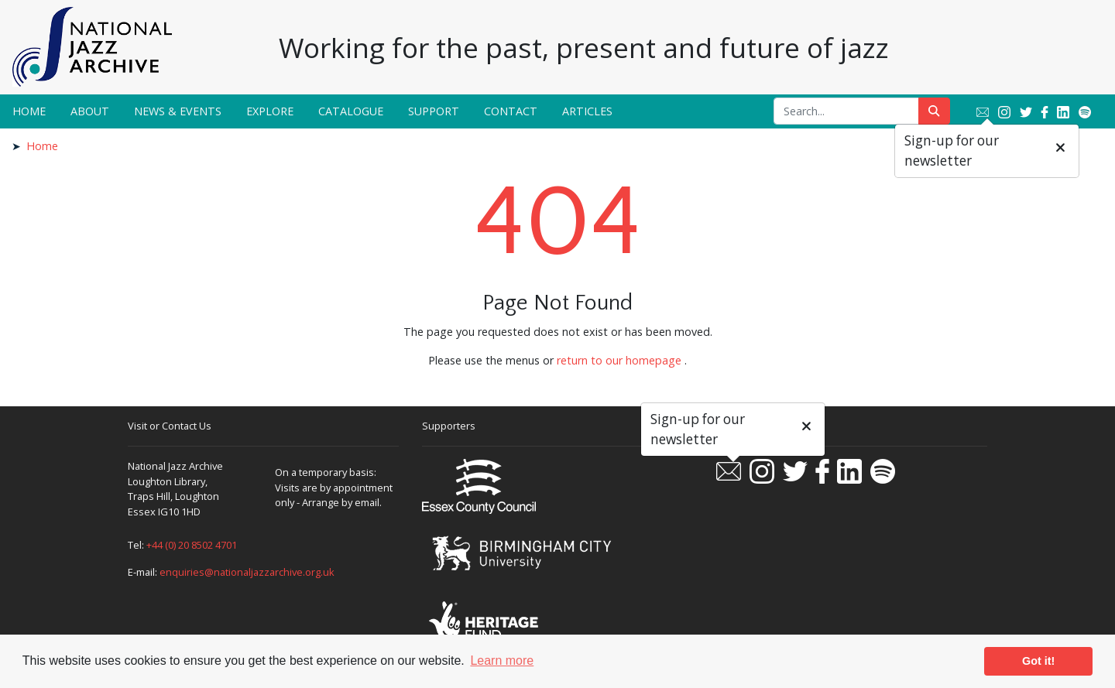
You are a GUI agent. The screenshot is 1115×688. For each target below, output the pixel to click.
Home (29, 111)
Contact (510, 111)
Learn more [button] (501, 660)
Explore (269, 111)
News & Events (177, 111)
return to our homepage (619, 360)
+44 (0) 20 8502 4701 (191, 545)
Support (433, 111)
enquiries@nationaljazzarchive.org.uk (247, 572)
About (89, 111)
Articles (587, 111)
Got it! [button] (1038, 661)
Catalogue (350, 111)
